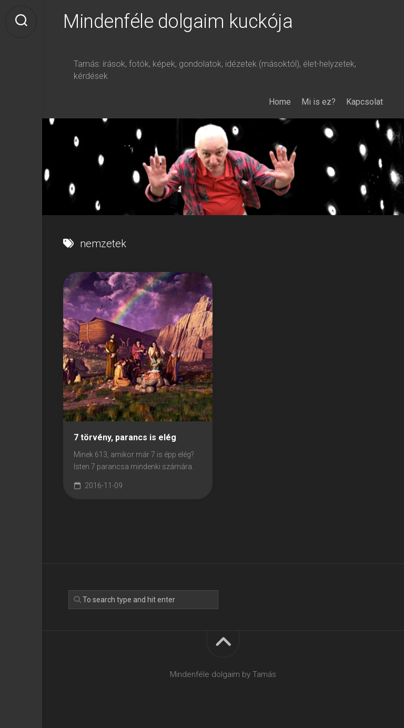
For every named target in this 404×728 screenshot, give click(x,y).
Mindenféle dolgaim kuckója (177, 22)
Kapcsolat (364, 102)
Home (280, 102)
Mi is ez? (318, 102)
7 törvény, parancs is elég (125, 437)
